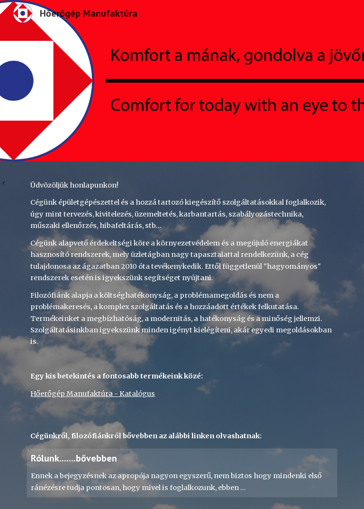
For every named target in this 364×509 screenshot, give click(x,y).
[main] (182, 298)
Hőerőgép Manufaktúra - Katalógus (92, 393)
